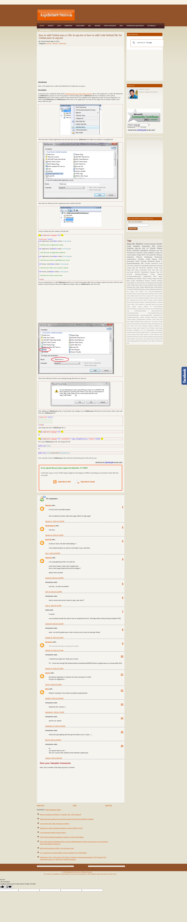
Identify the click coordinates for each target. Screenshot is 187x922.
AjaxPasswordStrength (146, 315)
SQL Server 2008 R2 (142, 300)
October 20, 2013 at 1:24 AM (54, 637)
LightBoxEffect (148, 276)
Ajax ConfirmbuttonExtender (139, 311)
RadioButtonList (132, 278)
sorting (140, 306)
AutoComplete (131, 255)
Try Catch (151, 334)
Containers (149, 319)
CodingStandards (141, 319)
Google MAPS (141, 255)
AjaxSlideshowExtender (133, 317)
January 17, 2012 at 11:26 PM (54, 521)
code (141, 336)
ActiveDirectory (141, 308)
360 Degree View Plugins (136, 291)
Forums (156, 321)
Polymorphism (158, 287)
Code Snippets (134, 246)
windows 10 (148, 306)
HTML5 (156, 293)
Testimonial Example (157, 332)
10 (122, 656)
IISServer (140, 257)
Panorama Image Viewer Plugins (136, 328)
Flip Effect (151, 293)
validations (151, 253)
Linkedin (132, 295)
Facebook (159, 280)
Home (42, 26)
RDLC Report (157, 276)
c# (148, 248)
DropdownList (131, 253)
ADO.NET (137, 272)
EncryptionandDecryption (135, 276)
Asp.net (49, 43)
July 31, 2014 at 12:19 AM (53, 684)
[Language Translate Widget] (138, 125)
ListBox (142, 287)
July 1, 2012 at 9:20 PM (52, 553)
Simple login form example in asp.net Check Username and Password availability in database (67, 819)
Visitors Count (135, 304)
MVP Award (138, 326)
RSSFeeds (130, 330)
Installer (160, 293)
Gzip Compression (135, 323)
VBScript (156, 334)
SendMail (148, 263)
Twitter (133, 285)
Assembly (148, 317)
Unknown (48, 558)
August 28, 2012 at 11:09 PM (54, 578)
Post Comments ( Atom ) (53, 810)
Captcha (146, 293)
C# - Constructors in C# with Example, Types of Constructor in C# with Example (63, 853)
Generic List (144, 283)
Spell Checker (145, 332)
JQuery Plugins (156, 248)
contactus (145, 336)
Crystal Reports (152, 259)
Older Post (108, 805)
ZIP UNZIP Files (136, 289)
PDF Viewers (154, 295)
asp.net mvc (141, 248)
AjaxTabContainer (131, 293)
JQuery (97, 26)
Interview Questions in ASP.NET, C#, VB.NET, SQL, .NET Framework (60, 814)
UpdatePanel (138, 265)
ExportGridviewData (134, 263)
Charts (133, 280)
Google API (158, 253)
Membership (158, 257)
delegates (150, 336)
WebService (155, 263)
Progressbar (144, 270)
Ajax (59, 26)
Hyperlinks (143, 323)
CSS (147, 255)
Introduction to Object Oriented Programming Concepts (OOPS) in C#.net (61, 828)
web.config (130, 272)
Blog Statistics (158, 285)
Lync (161, 323)
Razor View (152, 270)
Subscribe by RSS (62, 481)
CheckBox (142, 259)
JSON (145, 253)
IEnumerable (158, 283)
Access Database (148, 285)
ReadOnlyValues (151, 330)
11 (122, 674)
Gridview (68, 26)
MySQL (137, 295)
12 (122, 690)
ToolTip (156, 268)
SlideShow (150, 268)
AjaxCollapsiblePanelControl (155, 313)
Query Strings (158, 328)
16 (122, 745)
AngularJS (139, 253)
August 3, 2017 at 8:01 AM (53, 758)
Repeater (153, 272)
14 (122, 718)
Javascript (147, 246)
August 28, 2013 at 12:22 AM (54, 624)
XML (143, 263)
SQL (89, 26)
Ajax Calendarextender (156, 308)
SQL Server (157, 246)
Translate (140, 127)
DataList (160, 274)
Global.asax (62, 43)
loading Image (152, 278)
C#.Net (147, 244)
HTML (160, 259)
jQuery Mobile (155, 338)
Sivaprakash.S (50, 526)
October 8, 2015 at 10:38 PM (54, 698)
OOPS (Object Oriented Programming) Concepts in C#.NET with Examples (61, 837)
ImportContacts (156, 323)
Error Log (151, 321)
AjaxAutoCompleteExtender (155, 291)
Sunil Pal (48, 539)
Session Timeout (153, 300)
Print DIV (148, 328)
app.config (149, 304)
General (55, 43)
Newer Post (40, 805)
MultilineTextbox (149, 287)
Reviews (160, 298)
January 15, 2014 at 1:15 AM (54, 650)
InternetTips (143, 268)
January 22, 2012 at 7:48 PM (54, 535)
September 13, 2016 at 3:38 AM (55, 726)
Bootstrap (159, 265)
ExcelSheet (131, 261)
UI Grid (129, 289)
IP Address (149, 323)
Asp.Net (51, 26)
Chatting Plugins (131, 319)
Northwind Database (148, 326)
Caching (160, 317)
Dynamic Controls (151, 280)
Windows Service (142, 278)
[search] (146, 42)
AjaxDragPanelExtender (133, 315)
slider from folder (156, 341)
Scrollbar (129, 332)
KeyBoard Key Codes (133, 287)
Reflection (147, 298)
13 (122, 704)
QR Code (135, 298)
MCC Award (131, 326)
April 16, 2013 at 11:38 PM (53, 592)
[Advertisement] (119, 15)
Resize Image (154, 298)
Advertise (148, 308)
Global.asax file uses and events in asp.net (78, 94)
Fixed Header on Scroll (134, 283)
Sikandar (48, 505)
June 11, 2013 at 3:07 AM (53, 605)
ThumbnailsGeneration (151, 302)
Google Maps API (133, 268)
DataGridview (145, 272)
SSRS (129, 285)
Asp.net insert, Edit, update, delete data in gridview (54, 823)
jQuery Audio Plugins (145, 338)
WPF (133, 336)
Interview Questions (135, 26)
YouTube (131, 274)
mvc (161, 250)
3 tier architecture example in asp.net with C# (53, 832)
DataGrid (137, 321)
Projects (152, 328)
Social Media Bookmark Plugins (136, 302)
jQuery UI (159, 261)
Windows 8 (142, 304)
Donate (146, 321)
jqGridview (137, 341)
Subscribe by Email (85, 481)
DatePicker (153, 255)
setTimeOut (159, 289)
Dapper (132, 321)
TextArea (133, 334)
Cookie (154, 274)
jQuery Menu (139, 285)
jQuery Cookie (145, 289)
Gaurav (48, 673)
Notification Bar (158, 326)
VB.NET (159, 244)
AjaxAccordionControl (156, 311)
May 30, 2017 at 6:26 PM (53, 740)
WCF (133, 270)
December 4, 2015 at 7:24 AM (54, 712)
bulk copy (137, 336)
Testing (129, 334)
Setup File (139, 332)
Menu (137, 270)
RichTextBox (159, 330)
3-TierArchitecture (157, 306)
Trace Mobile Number (142, 334)
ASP (146, 291)
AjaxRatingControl (157, 315)
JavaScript (80, 26)
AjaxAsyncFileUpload (143, 274)
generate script (135, 338)
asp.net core (155, 304)
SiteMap (160, 300)
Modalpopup (149, 257)
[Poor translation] (9, 887)
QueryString (141, 298)
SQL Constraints (131, 300)
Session (134, 332)
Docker (142, 321)
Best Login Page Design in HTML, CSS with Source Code (57, 848)
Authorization (154, 317)
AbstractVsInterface (132, 308)
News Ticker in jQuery (145, 295)
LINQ (128, 295)
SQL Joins (159, 270)
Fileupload (152, 250)
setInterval (153, 289)
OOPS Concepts (110, 26)
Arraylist (142, 317)
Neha (47, 689)
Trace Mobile (45, 30)
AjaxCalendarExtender (137, 313)
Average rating (140, 293)
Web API (159, 272)
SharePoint (152, 261)
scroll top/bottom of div (146, 341)
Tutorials (151, 26)
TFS (150, 332)
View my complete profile (148, 92)
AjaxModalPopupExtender (149, 265)
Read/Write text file (140, 330)
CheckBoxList (140, 280)
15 (122, 732)
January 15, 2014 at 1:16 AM (54, 668)
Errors (129, 250)
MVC (121, 26)
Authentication (132, 259)
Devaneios (49, 642)
